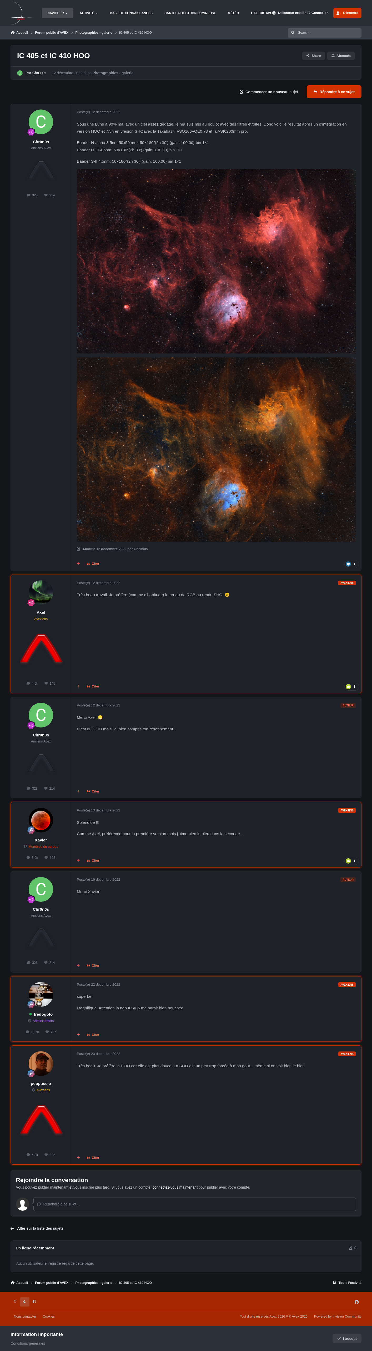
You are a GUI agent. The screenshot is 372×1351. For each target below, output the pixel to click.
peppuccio (41, 1083)
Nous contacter (25, 1316)
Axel (41, 612)
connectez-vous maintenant (175, 1187)
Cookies (49, 1316)
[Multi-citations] (78, 564)
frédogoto (43, 1014)
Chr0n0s (39, 73)
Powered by (337, 1316)
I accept (347, 1339)
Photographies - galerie (113, 73)
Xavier (41, 840)
